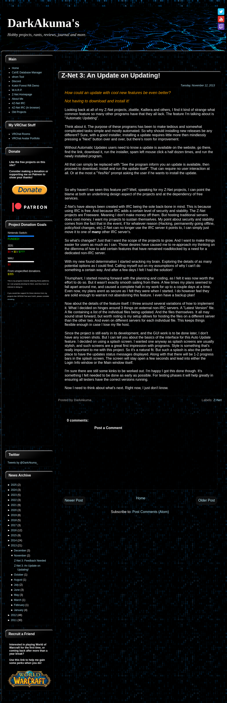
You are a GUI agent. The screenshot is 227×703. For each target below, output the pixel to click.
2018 (14, 520)
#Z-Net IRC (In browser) (26, 107)
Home (15, 68)
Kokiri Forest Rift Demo (25, 85)
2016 (14, 530)
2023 (14, 494)
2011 (14, 620)
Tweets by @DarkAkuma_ (22, 462)
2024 (14, 489)
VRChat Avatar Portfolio (26, 138)
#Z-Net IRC (18, 103)
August (18, 579)
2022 (14, 500)
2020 (14, 510)
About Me (17, 98)
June (17, 589)
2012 (14, 615)
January (19, 610)
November (20, 555)
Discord (16, 81)
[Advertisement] (29, 377)
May (16, 594)
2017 (14, 525)
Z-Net (217, 400)
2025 (14, 484)
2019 (14, 515)
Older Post (206, 500)
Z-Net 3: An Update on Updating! (110, 75)
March (17, 600)
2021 (14, 505)
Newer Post (74, 500)
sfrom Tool (18, 76)
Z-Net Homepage (22, 94)
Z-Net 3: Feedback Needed (30, 560)
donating (10, 299)
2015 (14, 535)
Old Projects (19, 112)
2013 (14, 545)
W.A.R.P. (17, 90)
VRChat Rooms (21, 134)
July (16, 584)
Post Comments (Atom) (150, 512)
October (19, 574)
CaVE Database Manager (27, 72)
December (20, 550)
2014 (14, 540)
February (19, 605)
